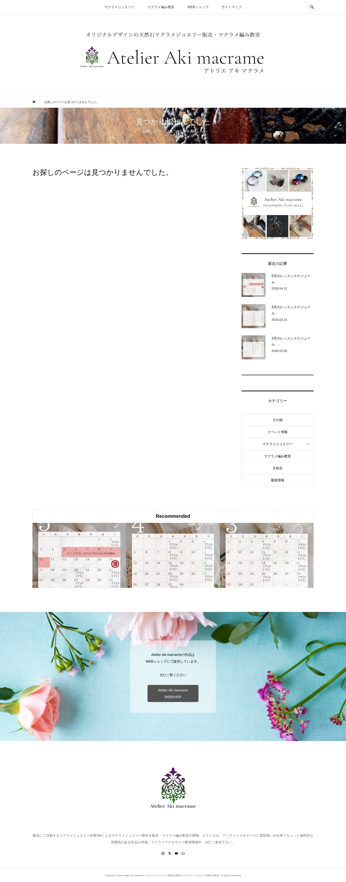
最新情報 (277, 480)
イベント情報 (277, 432)
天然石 (277, 468)
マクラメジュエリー (119, 7)
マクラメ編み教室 (161, 7)
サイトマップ (232, 7)
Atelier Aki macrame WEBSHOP (173, 693)
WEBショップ (198, 7)
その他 (277, 420)
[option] (79, 555)
